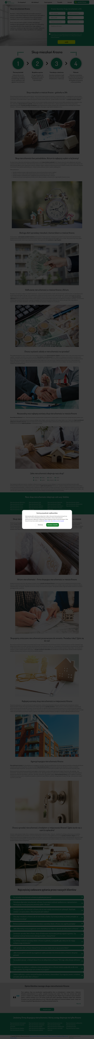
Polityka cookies (47, 521)
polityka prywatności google (58, 521)
